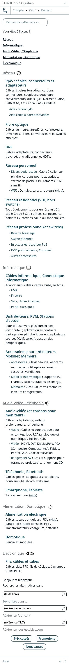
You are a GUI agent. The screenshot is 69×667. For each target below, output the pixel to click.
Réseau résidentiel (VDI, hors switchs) (30, 202)
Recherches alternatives (22, 22)
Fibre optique (17, 124)
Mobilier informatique (26, 377)
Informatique (12, 45)
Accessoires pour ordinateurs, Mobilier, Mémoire (31, 354)
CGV (32, 10)
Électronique (12, 63)
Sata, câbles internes (25, 301)
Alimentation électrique (26, 514)
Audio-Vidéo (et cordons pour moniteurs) (31, 413)
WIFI (14, 190)
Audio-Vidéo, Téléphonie (20, 51)
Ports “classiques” (23, 307)
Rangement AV (21, 458)
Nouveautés (34, 647)
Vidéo (15, 444)
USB (14, 290)
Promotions (46, 639)
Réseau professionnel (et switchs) (34, 227)
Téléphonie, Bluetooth (24, 472)
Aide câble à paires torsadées (29, 115)
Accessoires (19, 362)
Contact (46, 10)
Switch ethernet (22, 239)
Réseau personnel (21, 165)
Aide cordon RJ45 (21, 109)
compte (18, 10)
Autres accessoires (24, 256)
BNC (9, 147)
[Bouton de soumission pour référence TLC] (63, 622)
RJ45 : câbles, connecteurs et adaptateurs (30, 83)
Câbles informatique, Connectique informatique (35, 278)
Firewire (16, 296)
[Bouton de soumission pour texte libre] (63, 594)
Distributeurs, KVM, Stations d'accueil (30, 318)
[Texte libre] (32, 594)
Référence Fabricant (16, 616)
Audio (15, 430)
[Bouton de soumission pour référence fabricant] (63, 608)
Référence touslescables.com (23, 630)
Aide (59, 190)
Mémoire (17, 387)
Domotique (15, 537)
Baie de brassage (23, 233)
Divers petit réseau (24, 172)
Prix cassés (22, 639)
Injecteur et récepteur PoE (29, 244)
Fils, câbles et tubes (22, 561)
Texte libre (10, 601)
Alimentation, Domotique (21, 57)
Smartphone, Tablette (24, 490)
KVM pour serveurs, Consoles (31, 250)
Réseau (8, 39)
